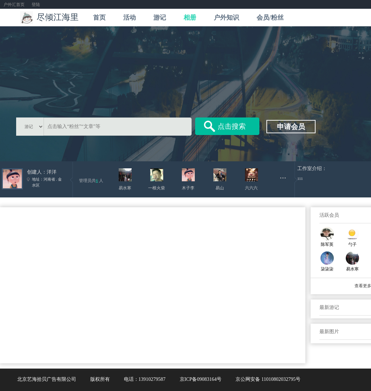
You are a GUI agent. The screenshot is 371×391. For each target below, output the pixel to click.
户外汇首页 (14, 4)
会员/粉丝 (270, 17)
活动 (129, 17)
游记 (159, 17)
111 (300, 178)
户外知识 (226, 17)
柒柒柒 (327, 269)
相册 (190, 17)
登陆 (36, 4)
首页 (99, 17)
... (283, 175)
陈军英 (327, 244)
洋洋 (52, 172)
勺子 (352, 244)
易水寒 (352, 269)
